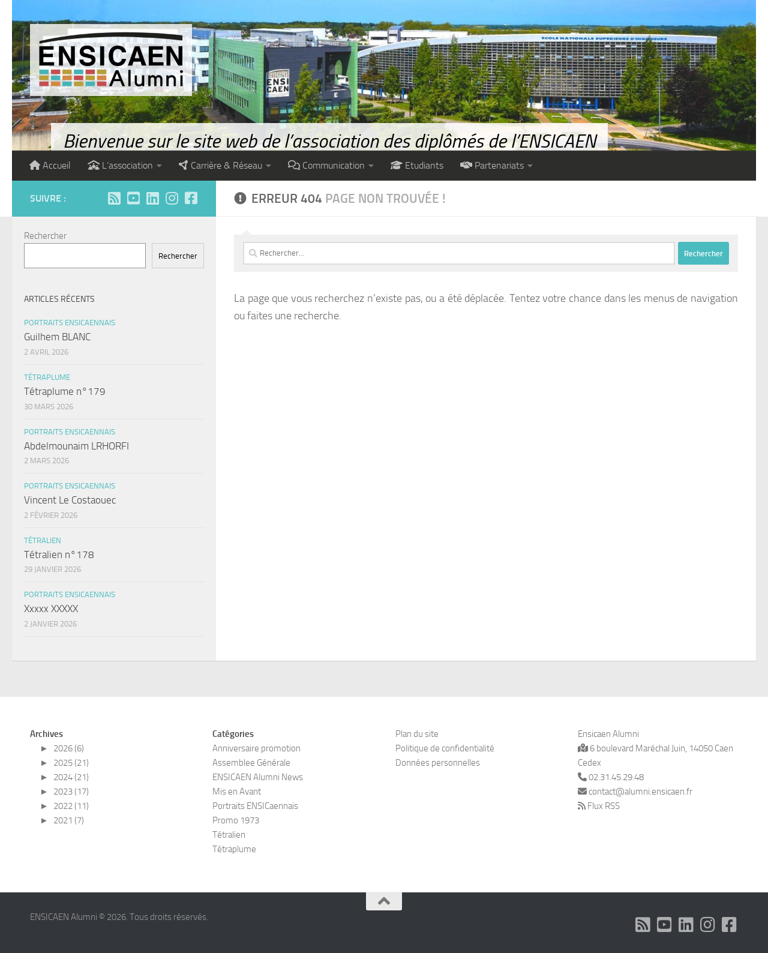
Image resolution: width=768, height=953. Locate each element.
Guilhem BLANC (57, 337)
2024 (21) (71, 777)
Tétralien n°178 (59, 555)
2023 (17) (71, 791)
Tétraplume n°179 (65, 391)
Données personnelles (437, 762)
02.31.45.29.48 (611, 777)
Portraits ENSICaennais (69, 322)
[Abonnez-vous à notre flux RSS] (114, 198)
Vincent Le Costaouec (70, 500)
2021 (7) (68, 820)
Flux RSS (603, 806)
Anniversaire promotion (256, 748)
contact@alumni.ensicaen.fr (639, 791)
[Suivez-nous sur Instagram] (171, 198)
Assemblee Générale (251, 762)
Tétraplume (47, 377)
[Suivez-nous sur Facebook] (191, 198)
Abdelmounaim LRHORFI (76, 446)
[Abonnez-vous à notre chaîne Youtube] (133, 198)
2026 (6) (68, 748)
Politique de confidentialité (444, 748)
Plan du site (417, 734)
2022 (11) (71, 806)
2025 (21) (71, 762)
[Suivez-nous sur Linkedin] (152, 198)
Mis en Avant (236, 791)
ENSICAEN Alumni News (257, 777)
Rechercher (45, 235)
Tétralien (42, 540)
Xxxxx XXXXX (51, 609)
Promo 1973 (235, 820)
